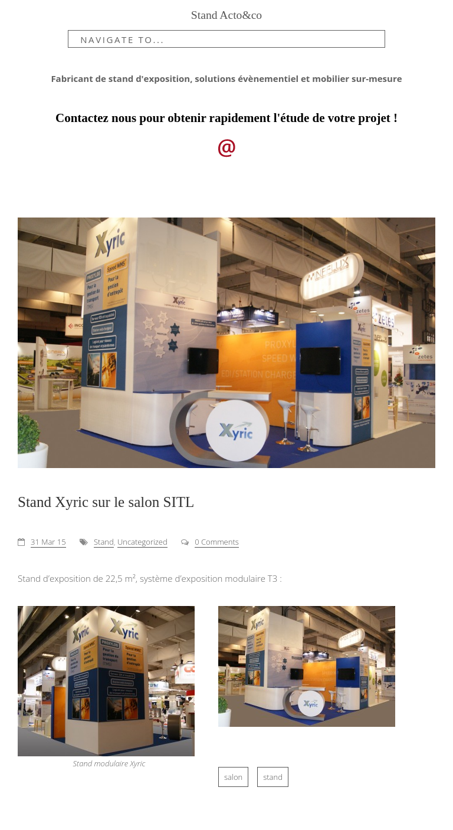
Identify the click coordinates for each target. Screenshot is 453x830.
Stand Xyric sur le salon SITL (106, 502)
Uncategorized (142, 541)
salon (233, 777)
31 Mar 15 (48, 541)
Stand (104, 541)
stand (273, 777)
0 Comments (217, 541)
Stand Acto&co (226, 15)
